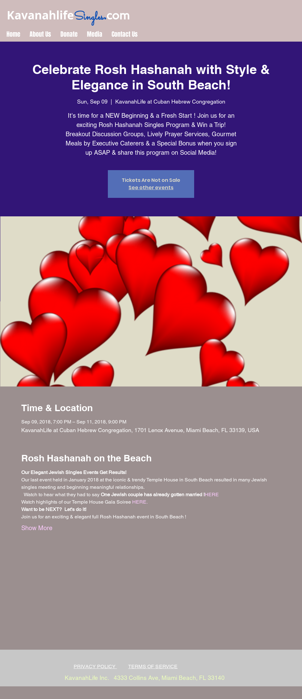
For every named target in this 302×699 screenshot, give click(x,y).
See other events (151, 187)
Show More (36, 528)
